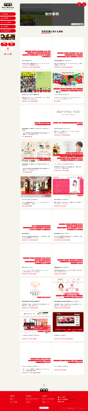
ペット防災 (4, 44)
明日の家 (64, 401)
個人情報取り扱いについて (72, 408)
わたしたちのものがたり (33, 399)
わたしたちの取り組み (49, 399)
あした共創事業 (11, 44)
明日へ (17, 399)
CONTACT (8, 48)
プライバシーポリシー (82, 408)
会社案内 (49, 396)
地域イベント (49, 402)
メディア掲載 (17, 402)
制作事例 (76, 24)
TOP (44, 385)
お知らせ (33, 402)
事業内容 (17, 396)
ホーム (73, 24)
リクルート (64, 408)
